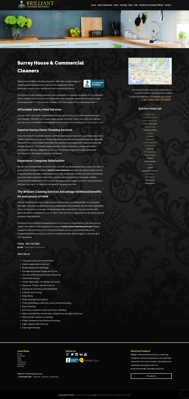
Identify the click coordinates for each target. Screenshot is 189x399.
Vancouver (150, 114)
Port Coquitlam (150, 143)
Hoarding (21, 356)
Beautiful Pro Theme (84, 395)
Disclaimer (21, 364)
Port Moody (150, 146)
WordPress (119, 395)
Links (19, 360)
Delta (150, 164)
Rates (19, 354)
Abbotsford (150, 127)
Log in (128, 395)
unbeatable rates (94, 122)
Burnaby (150, 174)
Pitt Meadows (150, 152)
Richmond (150, 177)
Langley (150, 136)
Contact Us (21, 362)
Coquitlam (150, 139)
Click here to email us (34, 247)
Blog (19, 358)
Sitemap (20, 366)
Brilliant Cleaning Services (36, 5)
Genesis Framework (105, 395)
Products (151, 376)
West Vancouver (150, 121)
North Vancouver (150, 117)
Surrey (150, 133)
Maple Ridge (149, 155)
